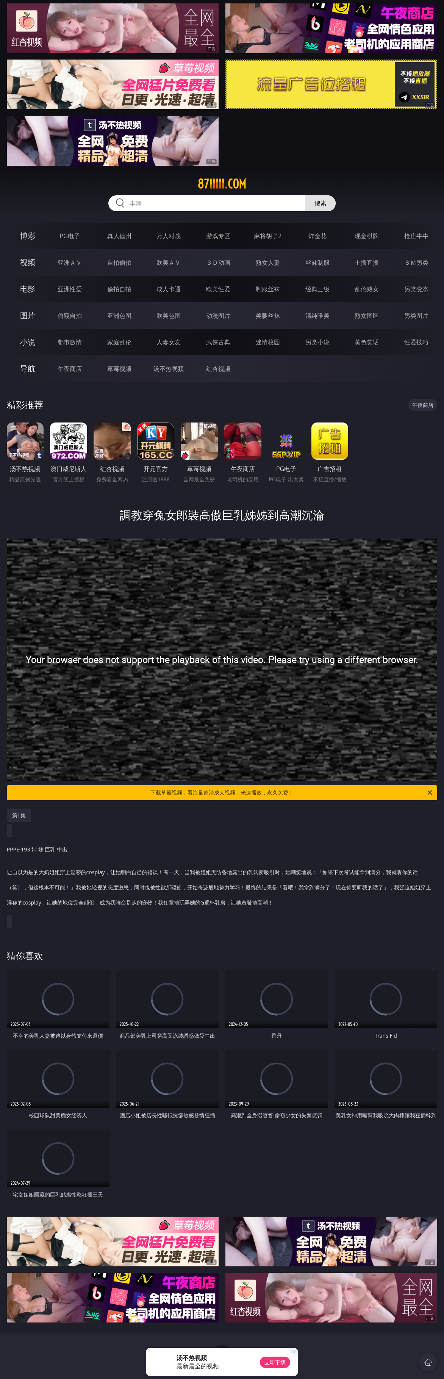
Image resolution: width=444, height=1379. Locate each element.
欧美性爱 (218, 289)
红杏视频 (218, 368)
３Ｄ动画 (218, 262)
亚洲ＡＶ (70, 262)
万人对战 (168, 236)
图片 (27, 315)
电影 (27, 289)
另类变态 (416, 289)
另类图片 (416, 315)
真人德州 (119, 236)
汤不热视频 (168, 368)
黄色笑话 (367, 342)
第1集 (19, 815)
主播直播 (367, 262)
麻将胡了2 (267, 236)
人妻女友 (168, 342)
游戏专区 (218, 236)
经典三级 (317, 289)
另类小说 (317, 342)
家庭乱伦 (119, 342)
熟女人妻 (268, 262)
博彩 (27, 236)
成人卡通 (168, 289)
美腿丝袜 (268, 315)
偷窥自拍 (70, 315)
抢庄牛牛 (416, 236)
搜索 (320, 203)
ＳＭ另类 (416, 262)
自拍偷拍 (119, 262)
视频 (27, 262)
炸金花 (317, 236)
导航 (27, 368)
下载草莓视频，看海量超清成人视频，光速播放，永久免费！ (291, 792)
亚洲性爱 (70, 289)
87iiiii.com (221, 184)
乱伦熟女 (367, 289)
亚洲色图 (119, 315)
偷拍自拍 (119, 289)
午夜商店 (70, 368)
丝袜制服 (317, 262)
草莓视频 (119, 368)
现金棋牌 (367, 236)
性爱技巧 (416, 342)
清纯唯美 (317, 315)
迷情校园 (268, 342)
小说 (27, 342)
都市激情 (70, 342)
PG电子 (69, 236)
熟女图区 (367, 315)
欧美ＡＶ (168, 262)
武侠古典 (218, 342)
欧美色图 (168, 315)
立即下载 (275, 1362)
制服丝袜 (268, 289)
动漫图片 (218, 315)
